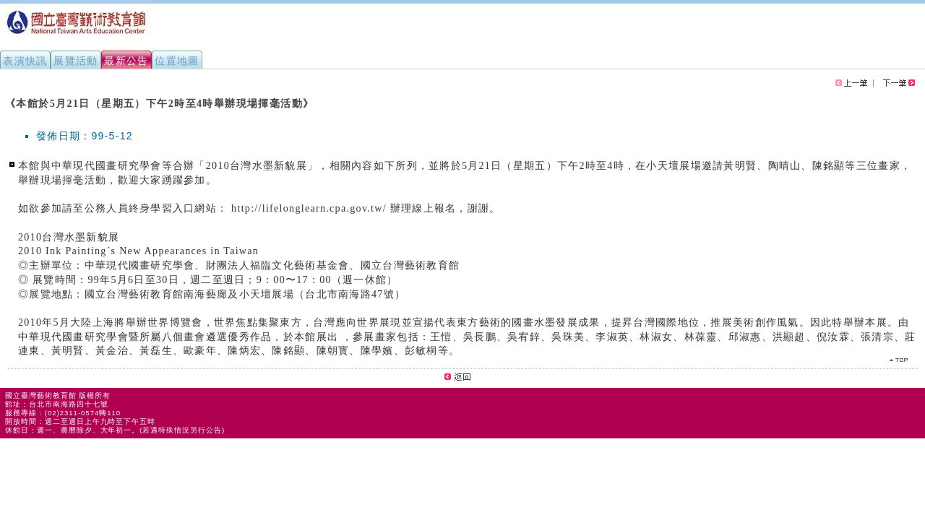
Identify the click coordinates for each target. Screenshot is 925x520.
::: (6, 97)
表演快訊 (25, 60)
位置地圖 (177, 60)
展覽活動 (75, 60)
